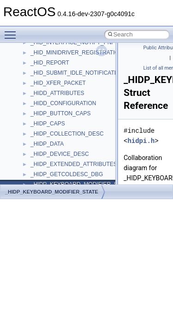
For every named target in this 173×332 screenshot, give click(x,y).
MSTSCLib (43, 128)
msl (34, 118)
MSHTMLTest (47, 98)
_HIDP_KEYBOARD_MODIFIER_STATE (51, 192)
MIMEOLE (43, 68)
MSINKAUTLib (48, 108)
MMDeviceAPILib (51, 78)
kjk (33, 57)
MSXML (40, 139)
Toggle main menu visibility (12, 31)
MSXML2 (41, 149)
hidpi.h (141, 140)
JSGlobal (41, 47)
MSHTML (42, 88)
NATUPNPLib (47, 169)
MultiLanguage (48, 159)
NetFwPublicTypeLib (55, 179)
